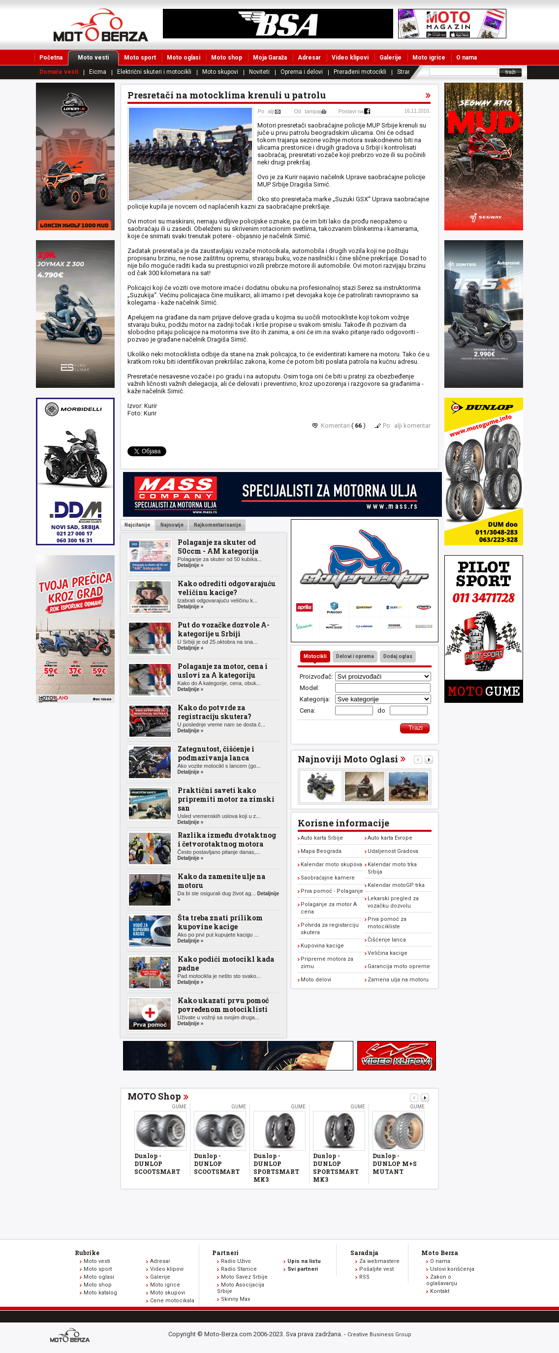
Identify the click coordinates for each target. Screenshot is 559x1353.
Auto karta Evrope (390, 838)
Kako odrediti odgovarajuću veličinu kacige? (227, 588)
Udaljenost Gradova (393, 851)
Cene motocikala (172, 1300)
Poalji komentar (407, 425)
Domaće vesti (58, 71)
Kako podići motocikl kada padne (226, 963)
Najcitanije (137, 525)
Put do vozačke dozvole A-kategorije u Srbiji (224, 629)
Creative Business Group (379, 1334)
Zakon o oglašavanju (441, 1280)
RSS (364, 1277)
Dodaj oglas (397, 656)
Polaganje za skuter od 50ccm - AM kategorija (218, 546)
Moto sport (140, 57)
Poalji (266, 111)
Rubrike (87, 1253)
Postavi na (351, 111)
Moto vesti (98, 57)
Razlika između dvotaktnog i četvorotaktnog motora (227, 839)
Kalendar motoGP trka (396, 885)
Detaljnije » (191, 565)
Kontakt (439, 1291)
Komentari (335, 425)
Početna (50, 57)
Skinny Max (235, 1299)
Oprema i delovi (301, 71)
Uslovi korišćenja (452, 1269)
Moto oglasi (183, 57)
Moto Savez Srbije (244, 1277)
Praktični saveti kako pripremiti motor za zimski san (226, 799)
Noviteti (259, 71)
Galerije (390, 57)
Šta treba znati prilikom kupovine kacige (220, 922)
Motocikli (315, 656)
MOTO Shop (154, 1096)
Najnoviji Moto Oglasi (348, 759)
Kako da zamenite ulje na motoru (221, 881)
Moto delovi (316, 979)
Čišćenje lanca (387, 940)
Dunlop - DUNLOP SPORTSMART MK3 (276, 1167)
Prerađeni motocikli (360, 71)
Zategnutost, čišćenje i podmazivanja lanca (216, 753)
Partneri (225, 1253)
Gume (179, 1106)
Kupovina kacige (322, 946)
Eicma (97, 71)
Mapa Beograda (321, 851)
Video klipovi (350, 57)
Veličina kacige (387, 953)
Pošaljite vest (376, 1269)
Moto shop (226, 57)
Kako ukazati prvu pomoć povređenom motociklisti (223, 1005)
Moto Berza (439, 1253)
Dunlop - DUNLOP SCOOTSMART (157, 1163)
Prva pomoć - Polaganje (332, 891)
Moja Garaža (270, 57)
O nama (466, 57)
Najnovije (171, 525)
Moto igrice (428, 57)
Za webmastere (379, 1261)
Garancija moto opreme (399, 966)
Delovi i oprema (355, 656)
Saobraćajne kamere (328, 878)
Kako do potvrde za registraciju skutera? (214, 712)
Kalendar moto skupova (331, 864)
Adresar (309, 57)
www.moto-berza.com (71, 1336)
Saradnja (364, 1253)
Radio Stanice (239, 1269)
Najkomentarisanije (217, 525)
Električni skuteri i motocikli (154, 71)
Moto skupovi (220, 71)
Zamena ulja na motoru (398, 979)
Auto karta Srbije (322, 838)
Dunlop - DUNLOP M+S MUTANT (395, 1163)
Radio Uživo (236, 1261)
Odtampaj (307, 111)
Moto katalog (100, 1293)
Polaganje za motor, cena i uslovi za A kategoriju (223, 670)
